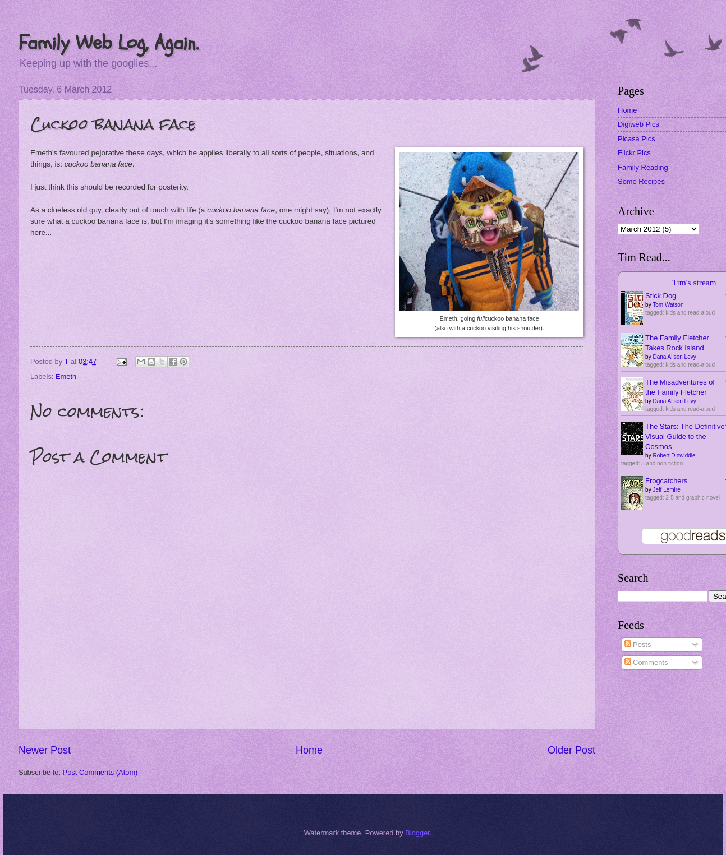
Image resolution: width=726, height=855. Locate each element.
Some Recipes (641, 181)
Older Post (571, 750)
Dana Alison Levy (674, 357)
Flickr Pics (634, 153)
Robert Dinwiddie (674, 455)
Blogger (417, 833)
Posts (637, 644)
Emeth (66, 376)
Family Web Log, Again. (109, 43)
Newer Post (45, 750)
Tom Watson (668, 305)
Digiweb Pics (638, 124)
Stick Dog (660, 296)
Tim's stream (694, 282)
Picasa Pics (636, 139)
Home (309, 750)
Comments (646, 662)
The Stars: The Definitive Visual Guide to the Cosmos (684, 436)
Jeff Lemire (666, 490)
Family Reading (643, 167)
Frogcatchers (666, 481)
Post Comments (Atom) (100, 772)
